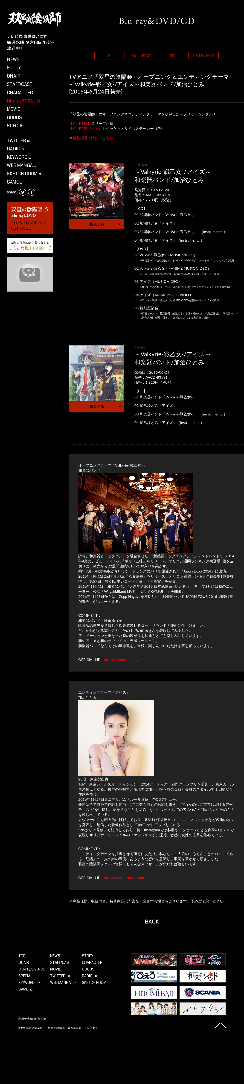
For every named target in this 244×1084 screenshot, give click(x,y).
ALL (109, 55)
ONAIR (13, 76)
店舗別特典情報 (203, 55)
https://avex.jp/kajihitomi (124, 877)
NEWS (13, 59)
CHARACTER (20, 92)
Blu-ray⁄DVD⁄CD (31, 969)
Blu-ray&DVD (140, 55)
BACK (152, 922)
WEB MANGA (21, 165)
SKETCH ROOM (24, 173)
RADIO (15, 149)
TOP (22, 955)
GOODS (14, 117)
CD (172, 55)
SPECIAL (16, 126)
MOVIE (13, 109)
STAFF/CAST (19, 84)
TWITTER (18, 140)
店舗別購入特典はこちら (93, 138)
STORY (14, 67)
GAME (14, 182)
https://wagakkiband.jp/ (123, 659)
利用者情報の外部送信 (32, 1018)
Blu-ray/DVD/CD (23, 101)
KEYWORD (19, 157)
